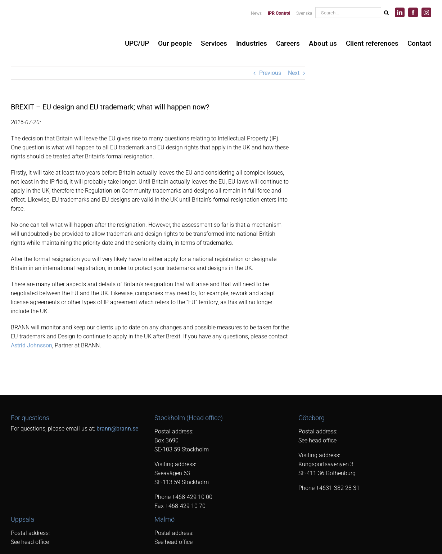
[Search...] (348, 12)
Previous (270, 72)
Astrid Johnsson (31, 345)
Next (293, 72)
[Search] (386, 13)
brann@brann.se (117, 428)
